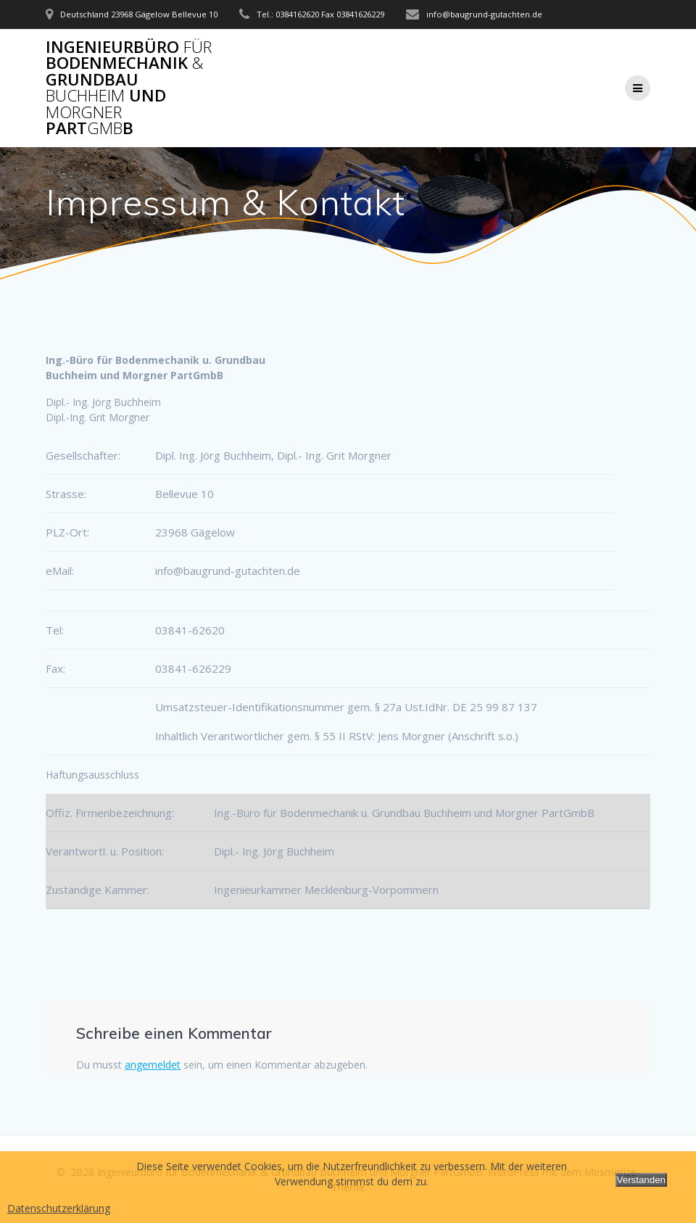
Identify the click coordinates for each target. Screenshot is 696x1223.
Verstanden (641, 1179)
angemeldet (153, 1064)
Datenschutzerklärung (58, 1208)
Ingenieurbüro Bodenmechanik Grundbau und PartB (129, 87)
